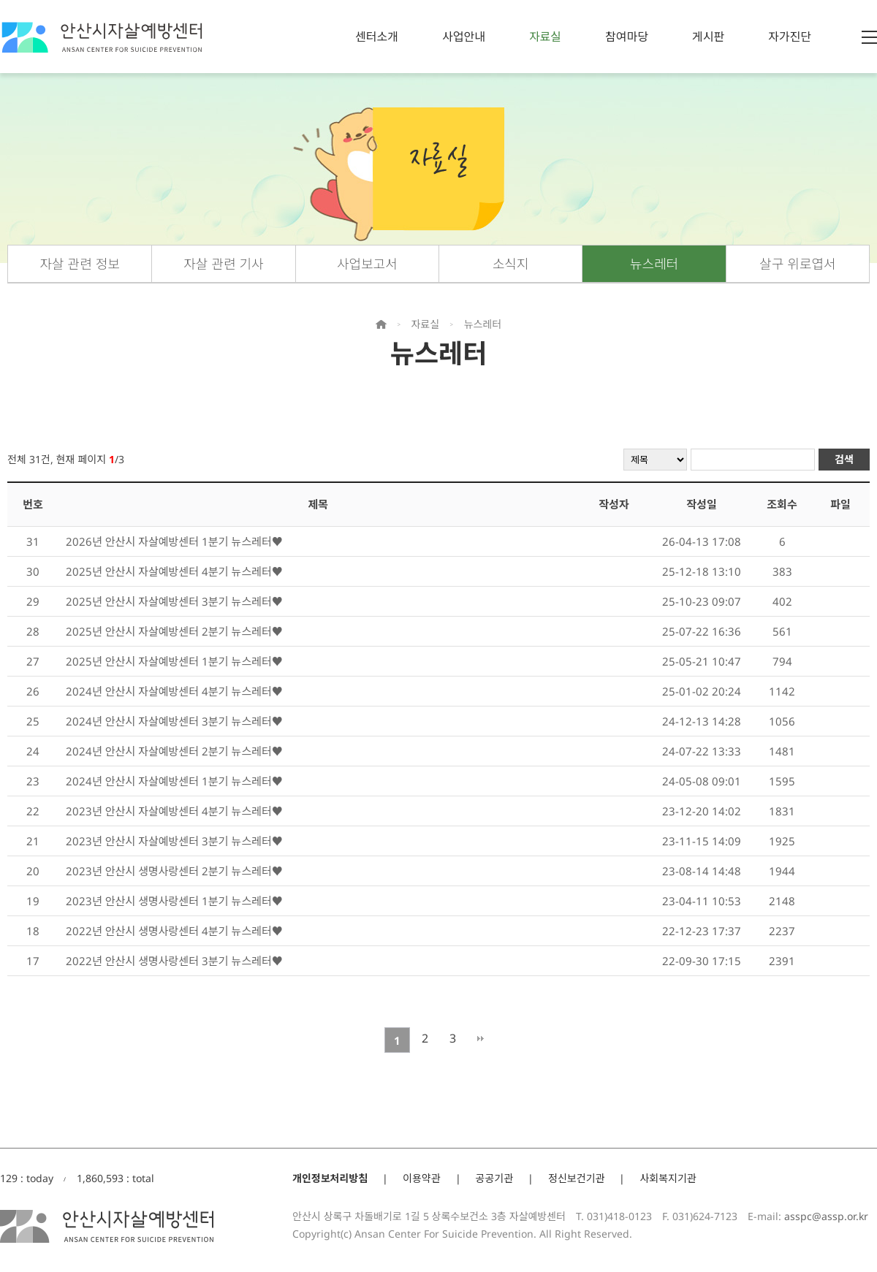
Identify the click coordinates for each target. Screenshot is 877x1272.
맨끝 (480, 1038)
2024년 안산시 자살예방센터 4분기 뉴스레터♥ (174, 691)
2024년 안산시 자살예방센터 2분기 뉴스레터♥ (174, 751)
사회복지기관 (667, 1178)
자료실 (545, 36)
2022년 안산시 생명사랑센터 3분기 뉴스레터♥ (174, 960)
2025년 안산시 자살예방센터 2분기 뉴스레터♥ (174, 631)
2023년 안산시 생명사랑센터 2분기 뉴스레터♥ (174, 871)
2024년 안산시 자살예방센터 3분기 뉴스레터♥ (174, 721)
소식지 (511, 264)
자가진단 (789, 36)
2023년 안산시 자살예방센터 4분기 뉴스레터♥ (174, 811)
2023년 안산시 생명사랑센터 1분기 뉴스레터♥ (174, 901)
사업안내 (463, 36)
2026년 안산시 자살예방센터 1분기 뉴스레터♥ (174, 541)
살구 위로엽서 (797, 264)
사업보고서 (367, 264)
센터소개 (376, 36)
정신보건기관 (576, 1178)
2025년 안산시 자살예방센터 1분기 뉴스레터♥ (174, 661)
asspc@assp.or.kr (826, 1216)
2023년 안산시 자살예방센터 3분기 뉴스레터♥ (174, 841)
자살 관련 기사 (223, 264)
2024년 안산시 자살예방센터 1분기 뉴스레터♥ (174, 781)
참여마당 (626, 36)
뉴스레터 (654, 264)
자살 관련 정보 (79, 264)
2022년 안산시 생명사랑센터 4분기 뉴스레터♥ (174, 930)
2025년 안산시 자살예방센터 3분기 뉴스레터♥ (174, 601)
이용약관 (422, 1178)
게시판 (708, 36)
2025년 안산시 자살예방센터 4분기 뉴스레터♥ (174, 571)
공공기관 (495, 1178)
